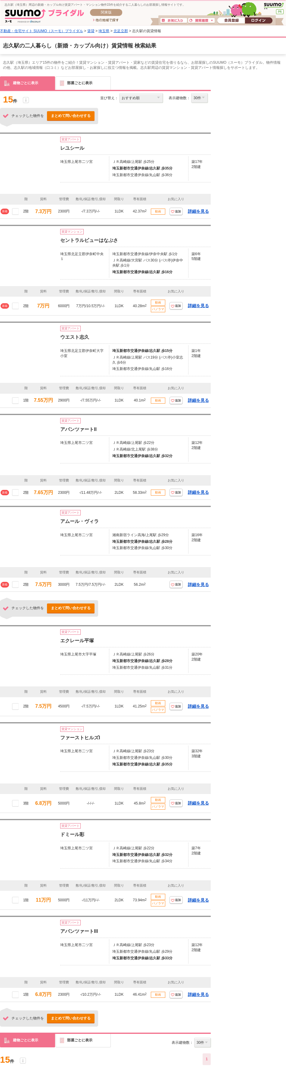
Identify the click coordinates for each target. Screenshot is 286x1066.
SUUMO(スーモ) (274, 6)
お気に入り (173, 20)
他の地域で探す (106, 20)
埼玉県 (103, 31)
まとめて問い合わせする (71, 116)
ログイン (258, 20)
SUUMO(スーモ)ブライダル (44, 16)
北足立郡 (120, 31)
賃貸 (91, 31)
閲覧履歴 (201, 20)
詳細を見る (198, 211)
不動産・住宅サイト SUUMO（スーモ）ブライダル (41, 31)
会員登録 (231, 20)
